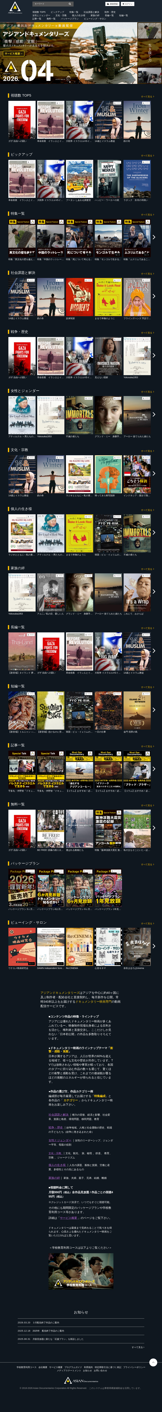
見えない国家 (101, 377)
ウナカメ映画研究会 (18, 968)
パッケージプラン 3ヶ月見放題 (23, 909)
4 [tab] (83, 80)
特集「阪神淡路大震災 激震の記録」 (113, 850)
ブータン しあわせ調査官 (78, 200)
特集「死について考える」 (79, 259)
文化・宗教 (61, 15)
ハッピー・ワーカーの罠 (107, 200)
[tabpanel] (81, 53)
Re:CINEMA (72, 968)
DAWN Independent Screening (52, 968)
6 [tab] (92, 80)
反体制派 (70, 318)
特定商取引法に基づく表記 (108, 1367)
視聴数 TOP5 (38, 12)
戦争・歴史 (110, 12)
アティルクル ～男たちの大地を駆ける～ (28, 436)
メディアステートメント (69, 1370)
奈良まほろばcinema (134, 968)
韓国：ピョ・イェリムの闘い (109, 554)
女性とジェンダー (41, 15)
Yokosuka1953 (131, 377)
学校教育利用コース (27, 1367)
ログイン (129, 4)
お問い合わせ (100, 1370)
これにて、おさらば (133, 613)
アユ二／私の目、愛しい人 (50, 613)
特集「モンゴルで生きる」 (108, 259)
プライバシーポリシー (134, 1367)
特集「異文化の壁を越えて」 (22, 259)
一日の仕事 (100, 732)
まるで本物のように (105, 318)
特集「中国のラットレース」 (51, 259)
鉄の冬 (127, 141)
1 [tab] (69, 80)
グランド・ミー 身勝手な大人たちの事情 (116, 436)
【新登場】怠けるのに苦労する (52, 732)
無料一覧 (51, 18)
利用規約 (88, 1367)
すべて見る (147, 96)
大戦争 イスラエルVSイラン (80, 141)
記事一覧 (36, 18)
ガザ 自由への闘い (17, 141)
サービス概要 (55, 1367)
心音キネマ (100, 968)
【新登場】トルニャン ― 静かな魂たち (27, 732)
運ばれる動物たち (75, 850)
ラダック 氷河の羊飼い (136, 200)
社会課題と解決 (91, 12)
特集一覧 (73, 12)
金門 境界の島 (130, 732)
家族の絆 (95, 15)
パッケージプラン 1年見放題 (109, 909)
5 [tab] (88, 80)
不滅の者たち (72, 436)
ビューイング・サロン (95, 18)
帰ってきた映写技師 (105, 495)
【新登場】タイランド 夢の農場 (24, 672)
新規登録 (114, 4)
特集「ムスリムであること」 (138, 259)
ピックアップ (57, 12)
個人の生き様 (78, 15)
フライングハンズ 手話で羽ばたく (140, 318)
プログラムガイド (73, 1367)
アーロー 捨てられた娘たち (137, 436)
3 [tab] (78, 80)
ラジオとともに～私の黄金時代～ (82, 495)
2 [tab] (73, 80)
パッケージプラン (70, 18)
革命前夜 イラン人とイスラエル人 (55, 141)
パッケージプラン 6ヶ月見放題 (81, 909)
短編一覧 (123, 15)
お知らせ (87, 1370)
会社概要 (42, 1367)
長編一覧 (109, 15)
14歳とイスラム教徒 (105, 141)
